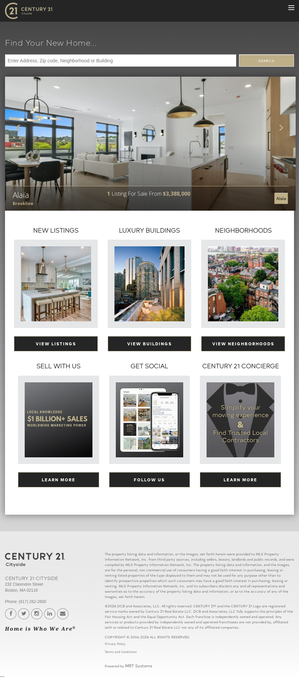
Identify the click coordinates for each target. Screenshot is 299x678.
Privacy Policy (115, 644)
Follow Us (149, 479)
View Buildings (149, 343)
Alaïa (281, 198)
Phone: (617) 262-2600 (25, 601)
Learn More (58, 479)
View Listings (56, 343)
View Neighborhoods (243, 343)
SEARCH (266, 60)
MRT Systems (138, 665)
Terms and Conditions (120, 652)
